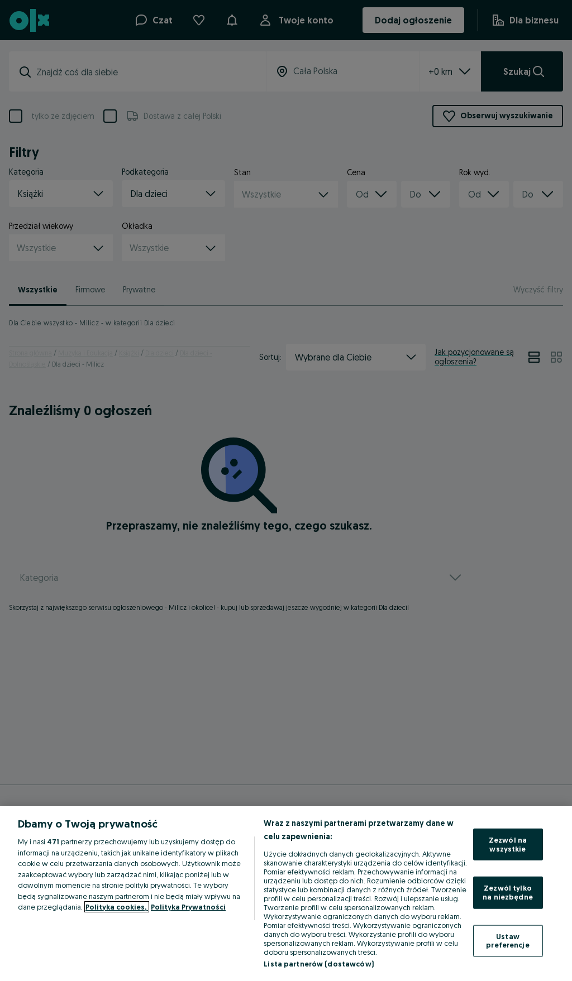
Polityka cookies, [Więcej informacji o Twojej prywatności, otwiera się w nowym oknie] (116, 906)
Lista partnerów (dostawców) (319, 963)
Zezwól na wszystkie (508, 844)
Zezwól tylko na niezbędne (508, 892)
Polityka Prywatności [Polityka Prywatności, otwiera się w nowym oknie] (188, 906)
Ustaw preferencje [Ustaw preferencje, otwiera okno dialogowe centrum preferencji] (507, 940)
